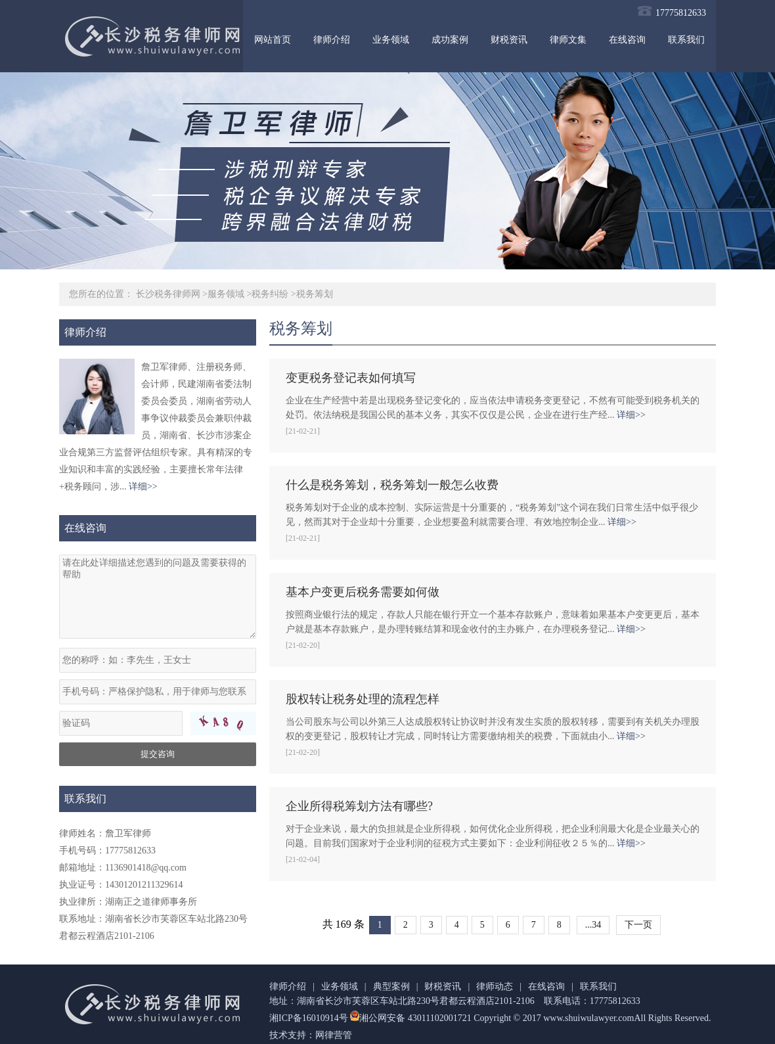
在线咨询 (627, 40)
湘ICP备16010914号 (308, 1018)
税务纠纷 (270, 294)
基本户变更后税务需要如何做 (362, 592)
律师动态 (494, 986)
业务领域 (390, 40)
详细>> (143, 486)
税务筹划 (314, 294)
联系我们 (686, 40)
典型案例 (391, 986)
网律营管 (333, 1035)
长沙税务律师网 (168, 294)
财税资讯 (509, 40)
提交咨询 (158, 754)
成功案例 (450, 40)
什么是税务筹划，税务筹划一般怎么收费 (392, 484)
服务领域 (226, 294)
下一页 (638, 925)
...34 (593, 925)
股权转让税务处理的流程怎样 (362, 699)
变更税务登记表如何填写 (351, 377)
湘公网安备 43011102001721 (410, 1018)
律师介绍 (331, 40)
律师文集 (568, 40)
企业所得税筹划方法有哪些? (359, 806)
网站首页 (272, 40)
